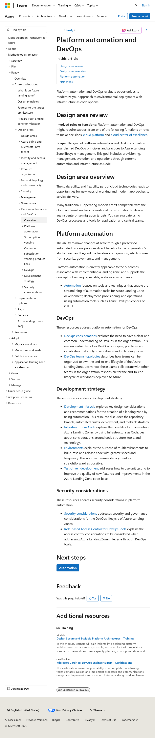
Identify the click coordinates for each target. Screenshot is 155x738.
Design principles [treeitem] (28, 101)
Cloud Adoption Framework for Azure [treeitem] (27, 40)
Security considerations (80, 513)
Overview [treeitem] (20, 78)
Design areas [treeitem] (29, 136)
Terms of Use (108, 720)
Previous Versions (36, 720)
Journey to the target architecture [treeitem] (31, 110)
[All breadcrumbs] (60, 30)
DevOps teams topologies (82, 356)
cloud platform (93, 135)
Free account (140, 16)
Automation (72, 285)
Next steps (66, 82)
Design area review (71, 66)
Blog (55, 720)
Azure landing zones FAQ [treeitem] (30, 323)
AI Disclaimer (13, 720)
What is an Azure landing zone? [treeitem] (28, 92)
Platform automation (72, 76)
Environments (74, 448)
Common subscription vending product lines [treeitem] (34, 256)
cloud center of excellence (129, 135)
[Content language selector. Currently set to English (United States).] (23, 710)
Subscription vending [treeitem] (32, 239)
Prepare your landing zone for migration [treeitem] (31, 121)
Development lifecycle (79, 406)
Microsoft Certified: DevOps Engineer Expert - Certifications (94, 662)
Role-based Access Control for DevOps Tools (95, 529)
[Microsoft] (7, 5)
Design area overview (73, 71)
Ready (69, 30)
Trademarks (128, 720)
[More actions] (146, 30)
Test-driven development (81, 468)
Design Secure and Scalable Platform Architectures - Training (95, 638)
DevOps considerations (80, 336)
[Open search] (136, 5)
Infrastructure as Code (79, 427)
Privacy (88, 720)
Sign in (146, 5)
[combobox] (26, 30)
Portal (122, 16)
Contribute (72, 720)
